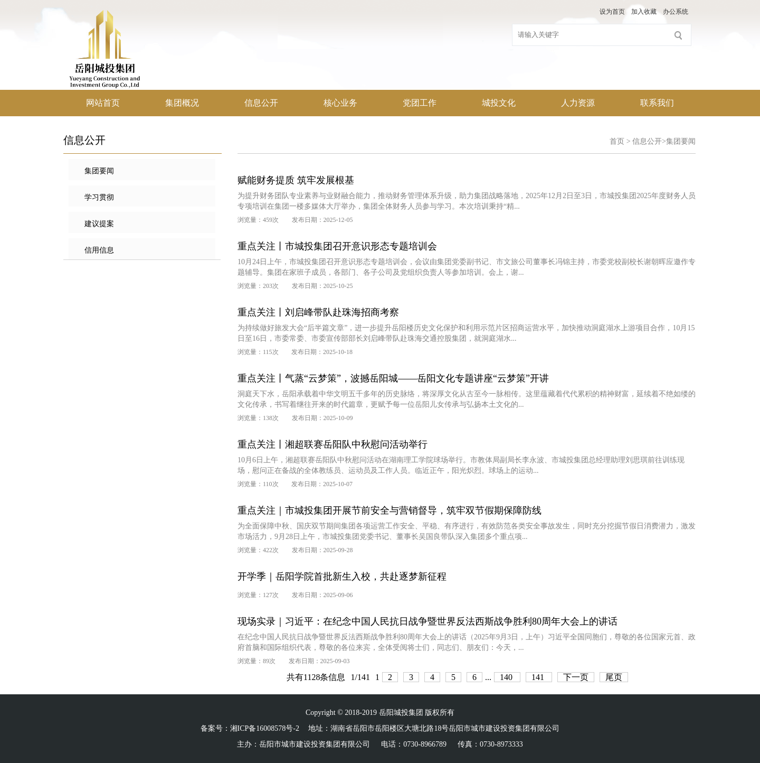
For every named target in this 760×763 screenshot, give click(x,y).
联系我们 (657, 102)
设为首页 (612, 11)
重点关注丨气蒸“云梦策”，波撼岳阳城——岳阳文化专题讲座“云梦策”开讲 (393, 378)
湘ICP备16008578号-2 (264, 728)
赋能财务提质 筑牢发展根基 (296, 180)
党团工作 (419, 102)
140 (507, 677)
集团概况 (182, 102)
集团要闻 (99, 171)
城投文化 (499, 102)
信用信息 (99, 250)
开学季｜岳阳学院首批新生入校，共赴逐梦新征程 (342, 576)
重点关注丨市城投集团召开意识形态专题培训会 (337, 246)
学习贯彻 (99, 197)
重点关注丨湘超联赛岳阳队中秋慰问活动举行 (333, 444)
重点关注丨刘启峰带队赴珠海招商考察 (318, 312)
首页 (617, 141)
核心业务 (340, 102)
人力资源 (578, 102)
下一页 (575, 677)
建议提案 (99, 224)
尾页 (613, 677)
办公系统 (675, 11)
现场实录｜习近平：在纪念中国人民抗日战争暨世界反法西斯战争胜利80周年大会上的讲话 (428, 621)
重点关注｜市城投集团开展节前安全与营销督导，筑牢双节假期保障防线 (390, 510)
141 (538, 677)
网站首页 (103, 102)
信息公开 (261, 102)
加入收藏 (644, 11)
